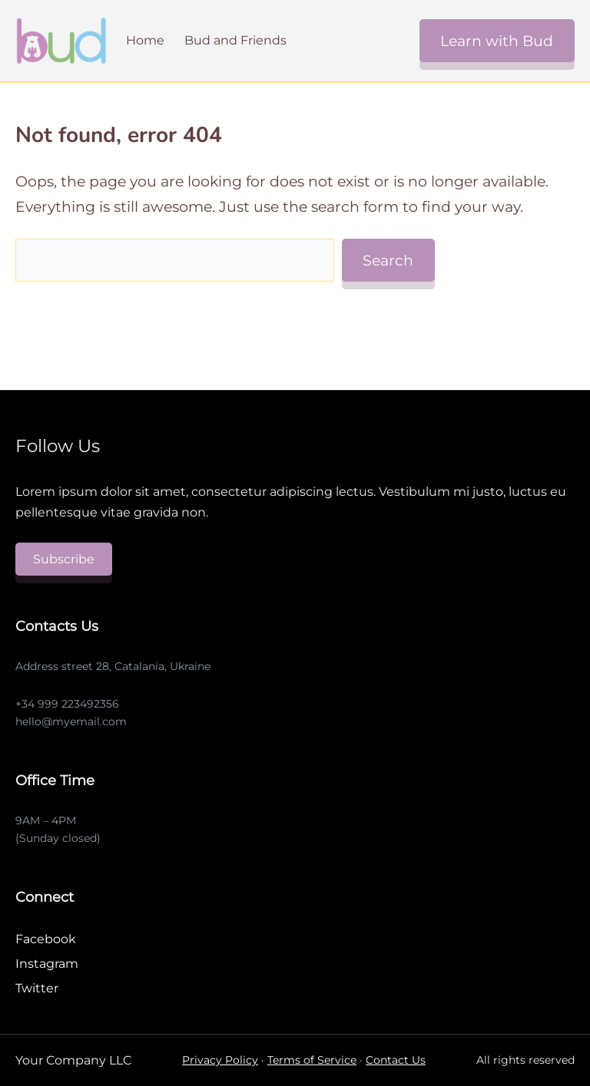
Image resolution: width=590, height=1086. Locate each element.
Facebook (45, 939)
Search (388, 260)
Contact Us (396, 1060)
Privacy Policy (220, 1060)
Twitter (36, 988)
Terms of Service (311, 1060)
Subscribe (63, 559)
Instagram (46, 963)
